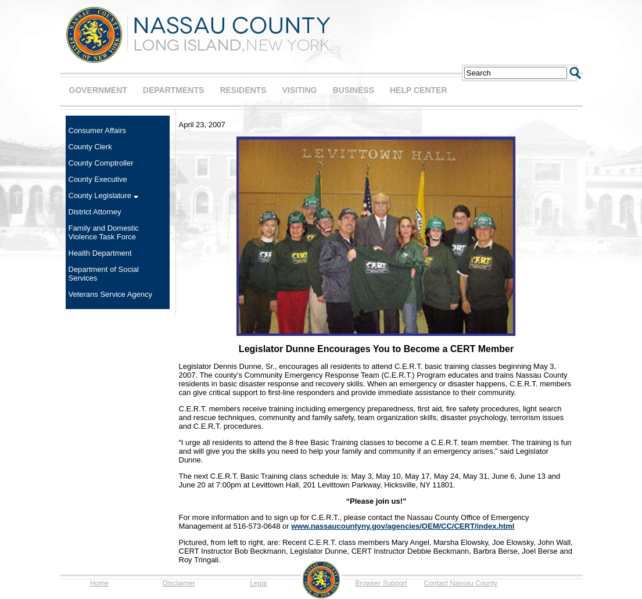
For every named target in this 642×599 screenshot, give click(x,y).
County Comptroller (101, 163)
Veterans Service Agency (111, 294)
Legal (258, 583)
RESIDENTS (243, 90)
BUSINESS (353, 90)
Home (99, 583)
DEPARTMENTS (174, 90)
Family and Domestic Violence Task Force (104, 232)
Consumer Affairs (97, 130)
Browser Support (381, 583)
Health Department (100, 253)
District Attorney (95, 211)
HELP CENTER (418, 90)
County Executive (98, 179)
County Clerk (90, 146)
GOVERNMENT (98, 90)
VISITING (299, 90)
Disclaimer (179, 583)
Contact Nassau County (461, 583)
